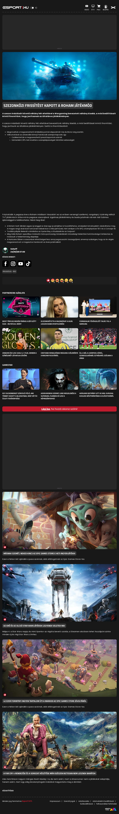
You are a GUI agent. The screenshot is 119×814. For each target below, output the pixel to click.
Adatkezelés (83, 801)
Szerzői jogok (69, 801)
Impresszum (55, 801)
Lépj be (45, 409)
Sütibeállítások (86, 804)
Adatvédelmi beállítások (103, 801)
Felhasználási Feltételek (106, 804)
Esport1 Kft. (27, 801)
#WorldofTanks (7, 271)
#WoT (14, 271)
